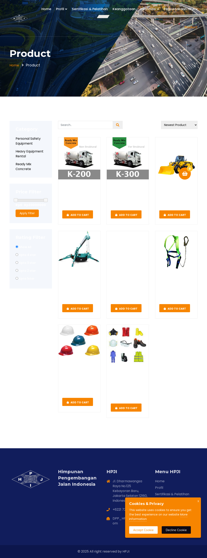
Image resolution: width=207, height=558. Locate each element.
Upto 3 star (27, 263)
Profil (60, 9)
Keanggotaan (124, 9)
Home (46, 9)
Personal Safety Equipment (28, 141)
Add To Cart (77, 214)
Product (191, 27)
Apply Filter (27, 213)
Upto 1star (26, 279)
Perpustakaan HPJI (179, 9)
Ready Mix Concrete (23, 166)
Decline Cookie (176, 530)
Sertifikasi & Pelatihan (90, 9)
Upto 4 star (27, 255)
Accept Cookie (143, 530)
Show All (25, 247)
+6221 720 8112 (124, 509)
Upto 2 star (27, 271)
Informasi (148, 9)
